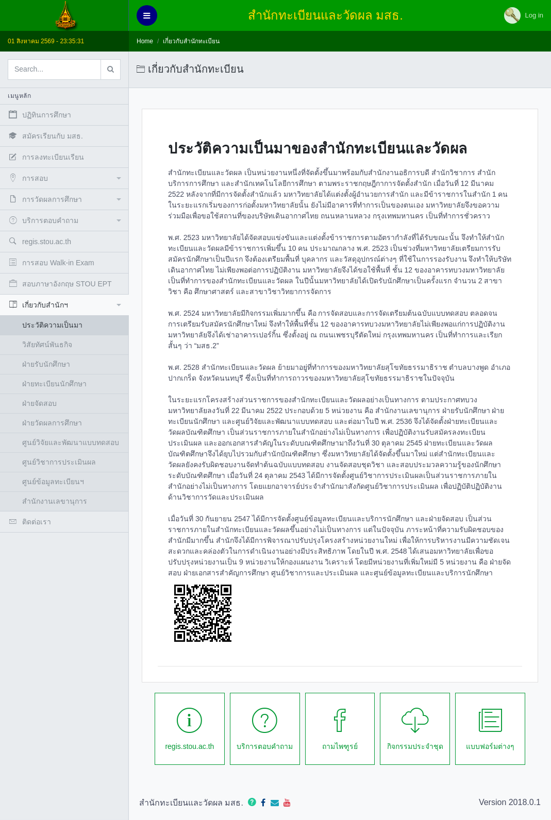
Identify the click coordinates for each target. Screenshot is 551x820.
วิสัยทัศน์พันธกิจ (47, 344)
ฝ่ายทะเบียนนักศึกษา (54, 384)
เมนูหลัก (19, 95)
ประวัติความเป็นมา (52, 325)
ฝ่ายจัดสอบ (39, 403)
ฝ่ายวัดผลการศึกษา (52, 423)
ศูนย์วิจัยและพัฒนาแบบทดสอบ (70, 442)
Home (145, 41)
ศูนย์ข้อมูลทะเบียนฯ (53, 481)
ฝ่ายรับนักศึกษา (46, 364)
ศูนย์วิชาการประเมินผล (59, 462)
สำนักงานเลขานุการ (54, 501)
